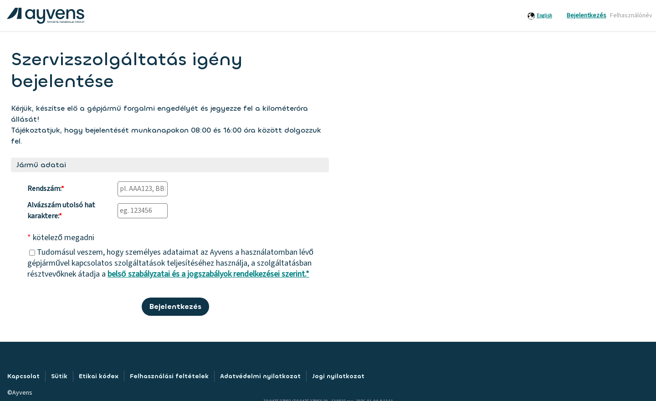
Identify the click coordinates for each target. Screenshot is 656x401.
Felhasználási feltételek (169, 376)
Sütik (59, 376)
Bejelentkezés (586, 15)
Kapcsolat (23, 376)
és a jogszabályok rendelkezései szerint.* (239, 274)
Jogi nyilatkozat (338, 376)
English (544, 15)
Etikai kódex (98, 376)
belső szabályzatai (139, 274)
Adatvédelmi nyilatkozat (260, 376)
